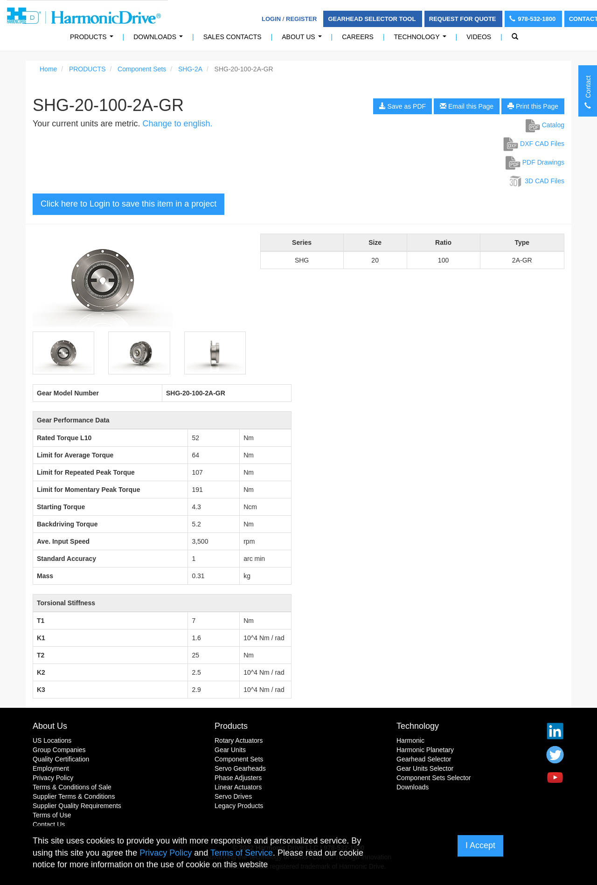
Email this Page (466, 106)
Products (231, 726)
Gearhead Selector (423, 759)
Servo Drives (233, 796)
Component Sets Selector (433, 777)
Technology (422, 39)
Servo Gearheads (240, 768)
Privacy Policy (53, 777)
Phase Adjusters (238, 777)
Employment (51, 768)
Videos (478, 37)
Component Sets (142, 69)
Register (301, 18)
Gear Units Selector (424, 768)
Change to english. (177, 123)
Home (48, 69)
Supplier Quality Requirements (77, 805)
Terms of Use (52, 815)
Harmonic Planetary (425, 750)
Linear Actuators (238, 787)
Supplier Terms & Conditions (74, 796)
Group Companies (59, 750)
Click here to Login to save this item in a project (128, 203)
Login (271, 18)
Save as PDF (402, 106)
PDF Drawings (535, 162)
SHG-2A (190, 69)
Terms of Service (241, 852)
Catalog (545, 125)
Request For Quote (463, 18)
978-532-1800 (533, 18)
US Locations (52, 740)
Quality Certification (61, 759)
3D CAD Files (536, 181)
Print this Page (532, 106)
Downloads (159, 39)
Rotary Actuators (239, 740)
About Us (303, 39)
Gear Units (230, 750)
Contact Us (49, 824)
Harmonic (410, 740)
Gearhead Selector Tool (372, 18)
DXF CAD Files (533, 143)
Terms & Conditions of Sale (72, 787)
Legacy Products (239, 805)
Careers (358, 37)
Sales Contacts (232, 37)
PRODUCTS (93, 39)
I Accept (480, 845)
